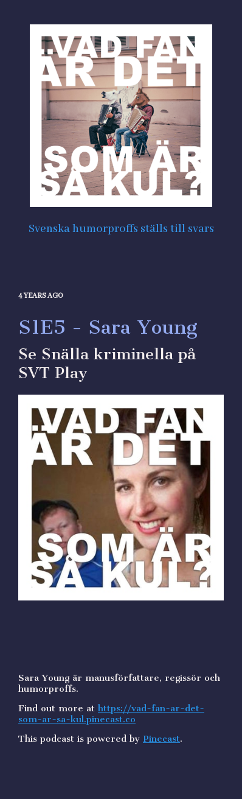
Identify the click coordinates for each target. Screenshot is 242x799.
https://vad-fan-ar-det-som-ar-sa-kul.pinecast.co (111, 714)
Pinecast (161, 738)
